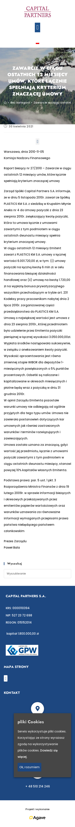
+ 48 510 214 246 (37, 786)
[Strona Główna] (5, 103)
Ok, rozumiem (29, 767)
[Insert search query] (37, 573)
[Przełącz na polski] (37, 42)
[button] (37, 27)
